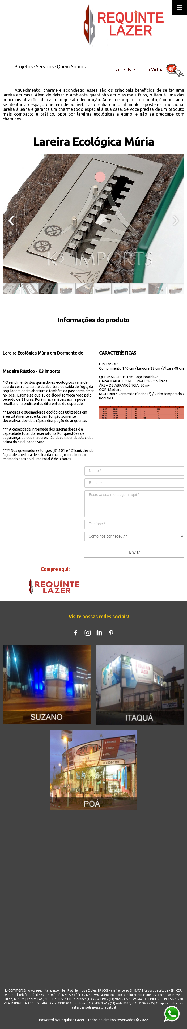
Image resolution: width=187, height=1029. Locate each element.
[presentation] (11, 220)
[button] (11, 288)
